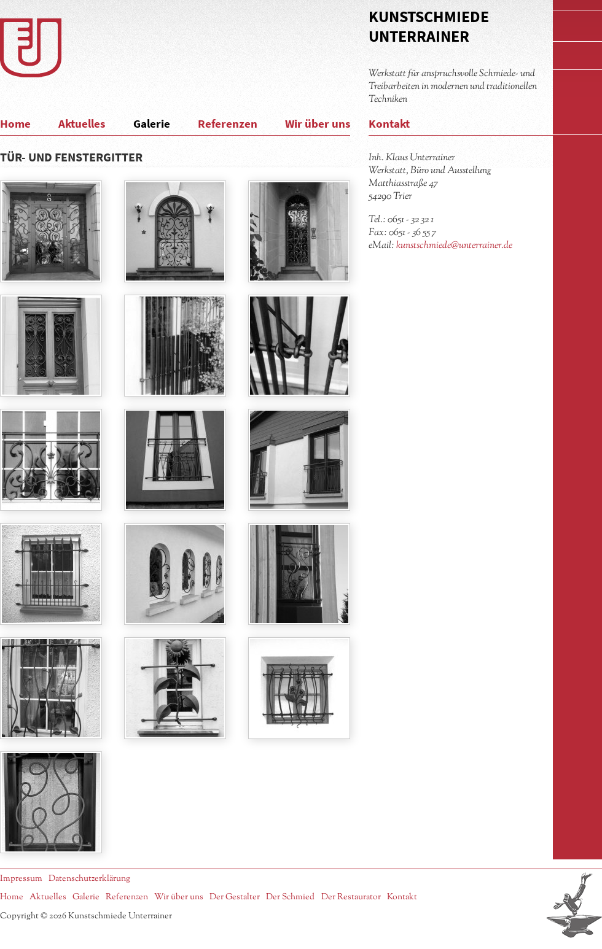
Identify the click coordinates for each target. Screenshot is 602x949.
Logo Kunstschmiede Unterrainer (30, 47)
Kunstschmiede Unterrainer (429, 26)
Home (15, 123)
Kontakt (389, 123)
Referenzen (227, 123)
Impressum (21, 878)
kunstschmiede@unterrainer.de (454, 245)
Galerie (151, 123)
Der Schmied (290, 897)
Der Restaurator (351, 897)
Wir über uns (317, 123)
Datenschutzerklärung (89, 878)
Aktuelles (81, 123)
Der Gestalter (234, 897)
